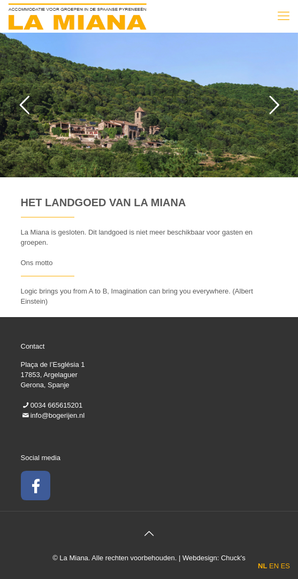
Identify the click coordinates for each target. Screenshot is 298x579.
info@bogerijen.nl (57, 415)
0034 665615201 (56, 405)
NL (262, 566)
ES (285, 566)
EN (274, 566)
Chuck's (233, 558)
